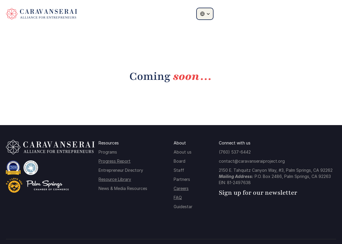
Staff (179, 170)
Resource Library (115, 179)
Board (179, 161)
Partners (182, 179)
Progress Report (115, 161)
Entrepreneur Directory (121, 170)
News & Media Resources (123, 188)
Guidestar (183, 206)
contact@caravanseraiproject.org (252, 161)
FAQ (178, 197)
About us (183, 151)
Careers (181, 188)
